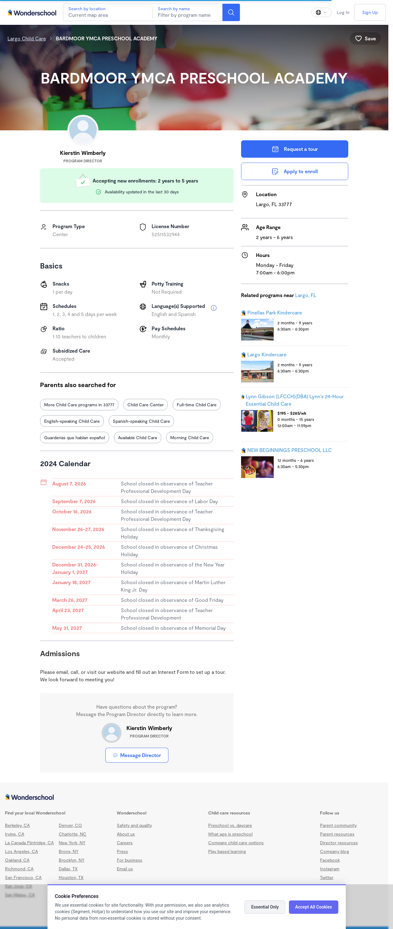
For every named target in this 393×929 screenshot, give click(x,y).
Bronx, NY (69, 851)
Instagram (330, 868)
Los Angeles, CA (21, 851)
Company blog (334, 851)
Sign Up (370, 12)
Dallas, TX (68, 868)
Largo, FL (305, 295)
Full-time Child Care (197, 404)
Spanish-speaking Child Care (141, 421)
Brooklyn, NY (72, 860)
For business (129, 860)
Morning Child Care (189, 437)
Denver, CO (70, 825)
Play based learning (227, 851)
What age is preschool (230, 834)
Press (122, 851)
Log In (343, 12)
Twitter (326, 877)
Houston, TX (71, 877)
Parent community (338, 825)
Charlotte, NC (72, 834)
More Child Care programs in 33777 (79, 404)
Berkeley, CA (17, 825)
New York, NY (72, 842)
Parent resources (337, 834)
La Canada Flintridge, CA (29, 842)
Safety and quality (134, 825)
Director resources (339, 842)
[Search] (231, 12)
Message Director (137, 755)
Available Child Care (137, 437)
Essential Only (265, 906)
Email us (125, 868)
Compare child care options (236, 842)
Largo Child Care (26, 38)
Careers (125, 842)
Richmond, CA (19, 868)
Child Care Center (145, 404)
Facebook (330, 860)
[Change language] (321, 12)
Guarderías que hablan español (74, 437)
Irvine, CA (14, 834)
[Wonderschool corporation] (194, 797)
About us (126, 834)
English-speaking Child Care (72, 421)
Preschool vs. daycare (230, 825)
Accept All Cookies (313, 906)
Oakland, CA (17, 860)
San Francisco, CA (23, 877)
